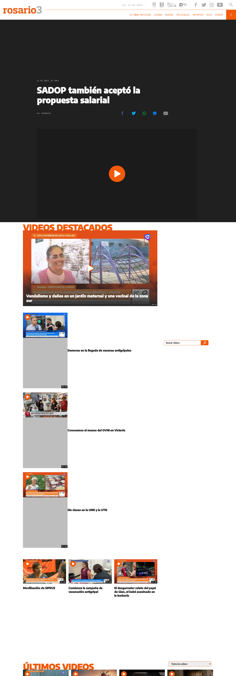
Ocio (209, 14)
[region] (118, 46)
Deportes (198, 14)
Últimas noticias (140, 14)
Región (169, 14)
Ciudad (158, 14)
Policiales (182, 14)
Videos (219, 14)
